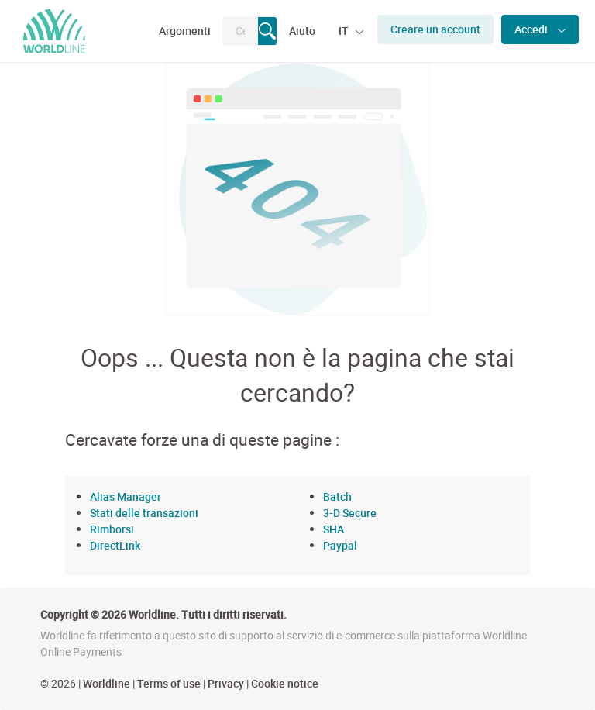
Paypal (340, 545)
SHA (333, 529)
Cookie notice (284, 683)
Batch (337, 496)
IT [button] (345, 30)
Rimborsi (112, 529)
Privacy (226, 683)
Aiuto (302, 30)
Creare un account (435, 29)
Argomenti (185, 30)
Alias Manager (125, 496)
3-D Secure (350, 512)
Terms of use (169, 683)
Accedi (532, 29)
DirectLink (115, 545)
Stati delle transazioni (144, 512)
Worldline (106, 683)
